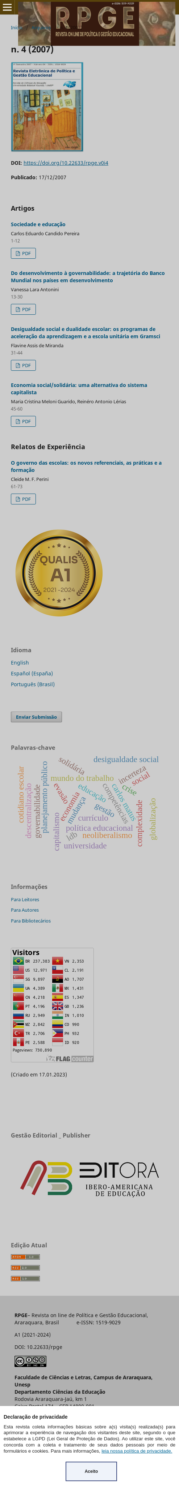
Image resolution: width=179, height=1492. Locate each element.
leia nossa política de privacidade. (136, 1451)
